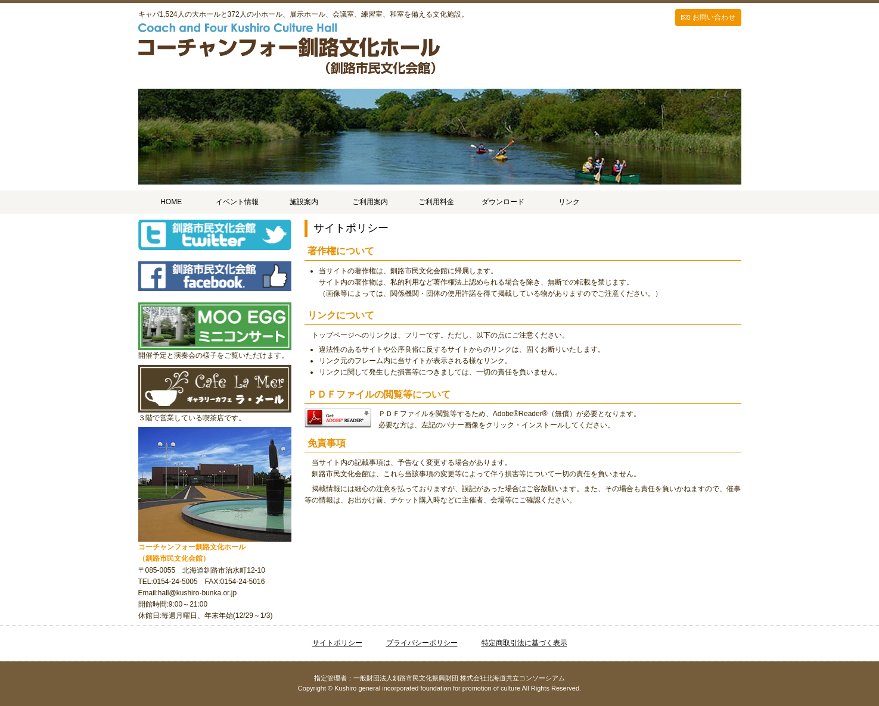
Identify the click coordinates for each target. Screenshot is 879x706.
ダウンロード (503, 202)
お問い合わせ (713, 17)
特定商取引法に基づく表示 (524, 643)
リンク (569, 202)
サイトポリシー (337, 643)
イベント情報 (237, 202)
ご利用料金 (436, 202)
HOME (171, 202)
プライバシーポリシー (422, 643)
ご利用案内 (370, 202)
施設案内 (304, 202)
